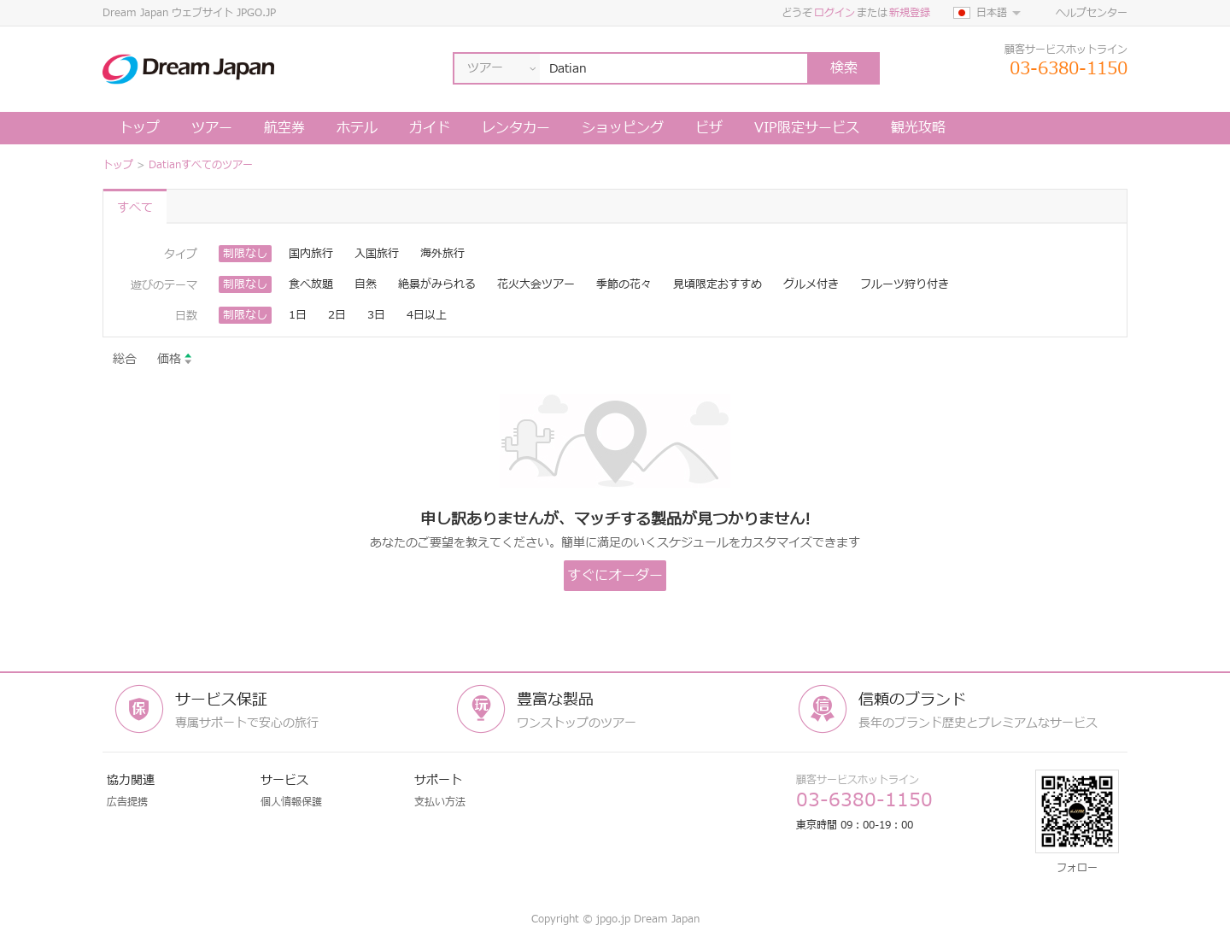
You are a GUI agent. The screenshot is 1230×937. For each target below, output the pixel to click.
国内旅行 (311, 253)
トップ (139, 128)
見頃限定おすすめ (717, 284)
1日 (298, 315)
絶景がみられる (437, 284)
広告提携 (127, 802)
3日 (376, 315)
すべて (135, 208)
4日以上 (427, 315)
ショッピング (623, 128)
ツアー (211, 128)
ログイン (834, 12)
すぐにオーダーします (615, 578)
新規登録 (909, 12)
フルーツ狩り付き (904, 284)
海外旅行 (442, 253)
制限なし (245, 253)
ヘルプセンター (1092, 12)
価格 (175, 359)
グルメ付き (811, 284)
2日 (337, 315)
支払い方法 (440, 802)
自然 (365, 284)
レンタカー (516, 128)
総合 (125, 359)
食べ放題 (311, 284)
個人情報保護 (291, 802)
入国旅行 (376, 253)
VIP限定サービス (806, 128)
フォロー (1077, 823)
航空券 (284, 128)
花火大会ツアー (536, 284)
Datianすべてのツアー (201, 165)
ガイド (429, 128)
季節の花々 (624, 284)
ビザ (709, 128)
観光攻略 (918, 128)
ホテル (357, 128)
